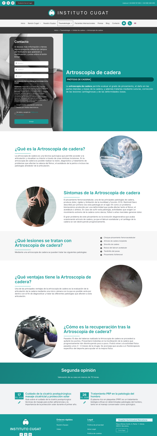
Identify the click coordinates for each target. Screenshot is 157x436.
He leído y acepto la (27, 113)
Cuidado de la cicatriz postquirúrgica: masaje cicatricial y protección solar (48, 395)
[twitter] (8, 3)
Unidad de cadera (78, 30)
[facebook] (4, 3)
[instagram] (12, 3)
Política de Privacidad (28, 101)
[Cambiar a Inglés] (135, 23)
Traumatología (65, 30)
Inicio (56, 30)
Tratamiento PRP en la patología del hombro (112, 395)
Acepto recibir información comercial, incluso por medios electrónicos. (29, 106)
